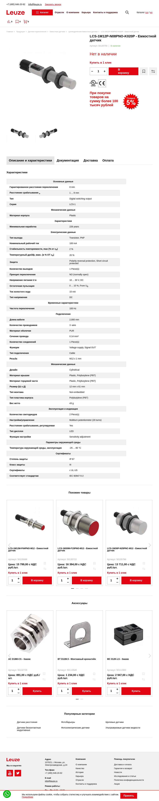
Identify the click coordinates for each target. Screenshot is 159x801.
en (151, 12)
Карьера (86, 12)
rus (146, 12)
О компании (72, 12)
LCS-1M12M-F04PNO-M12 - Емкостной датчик (28, 549)
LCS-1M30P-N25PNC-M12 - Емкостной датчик (127, 549)
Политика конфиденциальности (129, 780)
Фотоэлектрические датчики (75, 727)
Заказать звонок (53, 4)
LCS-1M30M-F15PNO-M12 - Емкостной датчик (78, 549)
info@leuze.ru (35, 4)
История (79, 772)
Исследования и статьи (125, 776)
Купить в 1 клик (100, 62)
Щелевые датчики (115, 722)
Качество (80, 768)
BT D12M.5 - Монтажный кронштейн (77, 659)
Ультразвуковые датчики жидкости (123, 727)
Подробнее (27, 797)
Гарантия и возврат (123, 768)
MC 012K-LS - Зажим (118, 659)
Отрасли (59, 12)
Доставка (91, 160)
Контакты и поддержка (105, 12)
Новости (118, 772)
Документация (68, 160)
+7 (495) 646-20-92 (16, 4)
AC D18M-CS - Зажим (19, 659)
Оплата (108, 160)
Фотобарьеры (68, 722)
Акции (117, 784)
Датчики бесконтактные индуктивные (29, 728)
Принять (128, 795)
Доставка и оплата (123, 764)
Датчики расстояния (27, 722)
